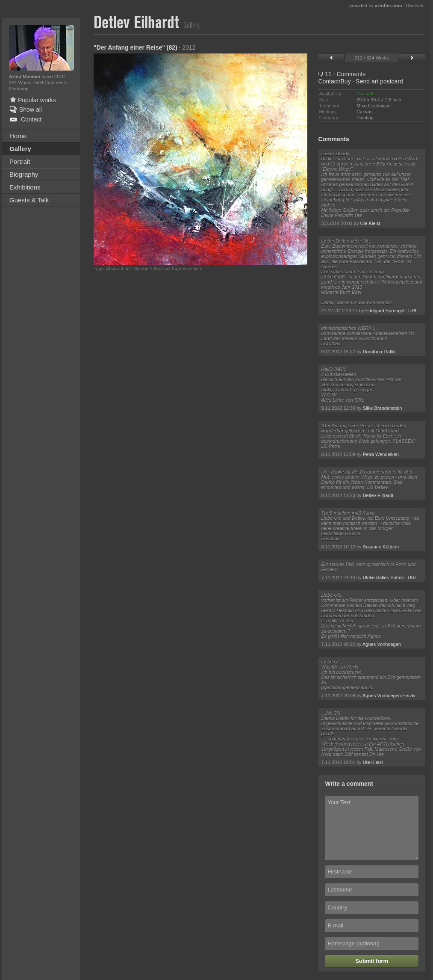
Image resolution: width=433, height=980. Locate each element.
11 (341, 74)
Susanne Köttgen (381, 546)
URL (413, 310)
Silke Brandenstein (382, 408)
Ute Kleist (370, 223)
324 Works (20, 82)
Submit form (371, 961)
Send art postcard (379, 81)
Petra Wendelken (381, 454)
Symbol (142, 268)
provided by (375, 5)
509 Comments (51, 82)
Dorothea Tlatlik (379, 351)
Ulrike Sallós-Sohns (383, 577)
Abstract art (118, 268)
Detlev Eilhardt (378, 495)
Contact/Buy (334, 81)
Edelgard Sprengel (384, 310)
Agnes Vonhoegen (381, 644)
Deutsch (414, 5)
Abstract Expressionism (177, 268)
